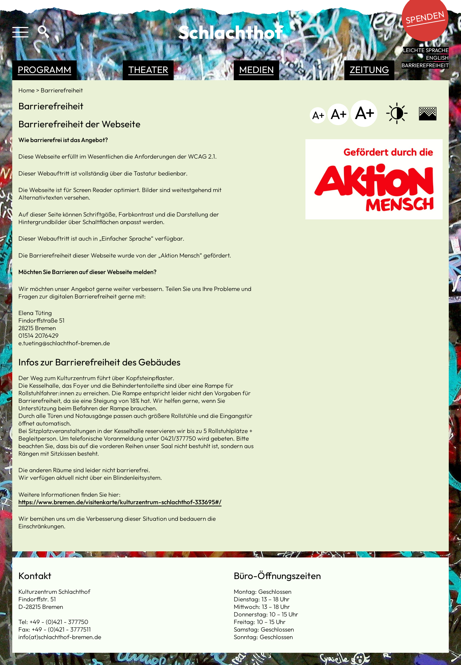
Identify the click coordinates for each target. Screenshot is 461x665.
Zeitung (369, 70)
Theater (148, 70)
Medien (256, 70)
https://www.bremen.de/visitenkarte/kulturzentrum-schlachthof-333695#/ (119, 502)
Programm (44, 70)
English (437, 57)
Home (27, 90)
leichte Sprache (426, 50)
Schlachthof (230, 32)
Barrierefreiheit (425, 65)
